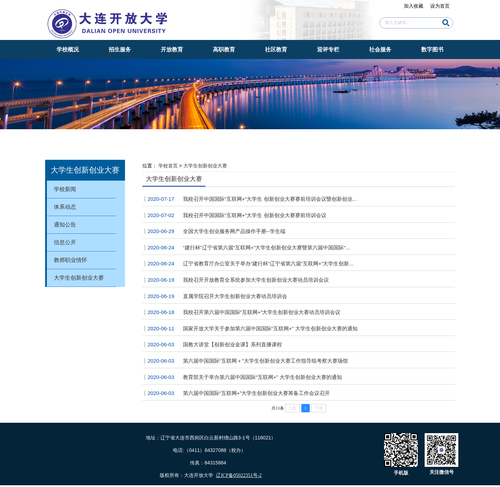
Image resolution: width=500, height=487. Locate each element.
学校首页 (168, 165)
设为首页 (440, 6)
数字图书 (432, 49)
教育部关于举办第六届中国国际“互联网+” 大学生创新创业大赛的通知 (262, 377)
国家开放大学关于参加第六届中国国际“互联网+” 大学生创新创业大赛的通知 (270, 328)
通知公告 (65, 225)
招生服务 (120, 49)
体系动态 (65, 207)
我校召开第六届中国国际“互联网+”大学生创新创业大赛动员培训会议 (262, 312)
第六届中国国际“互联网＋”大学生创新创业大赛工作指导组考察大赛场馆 (265, 361)
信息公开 (65, 242)
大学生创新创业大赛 (79, 278)
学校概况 (68, 49)
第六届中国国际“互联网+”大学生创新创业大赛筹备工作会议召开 (256, 393)
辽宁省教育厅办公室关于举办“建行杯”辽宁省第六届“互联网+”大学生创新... (268, 263)
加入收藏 (413, 6)
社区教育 (276, 49)
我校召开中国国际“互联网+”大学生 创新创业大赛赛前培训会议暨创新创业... (270, 199)
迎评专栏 (328, 49)
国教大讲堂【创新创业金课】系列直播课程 (232, 344)
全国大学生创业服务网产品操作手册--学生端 (234, 231)
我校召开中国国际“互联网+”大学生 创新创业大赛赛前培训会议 (254, 215)
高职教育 (224, 49)
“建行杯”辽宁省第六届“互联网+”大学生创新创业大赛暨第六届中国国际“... (266, 247)
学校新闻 (65, 189)
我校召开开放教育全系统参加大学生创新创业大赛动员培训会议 (256, 280)
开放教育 (172, 49)
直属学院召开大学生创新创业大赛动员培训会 (235, 296)
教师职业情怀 (70, 260)
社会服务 (380, 49)
